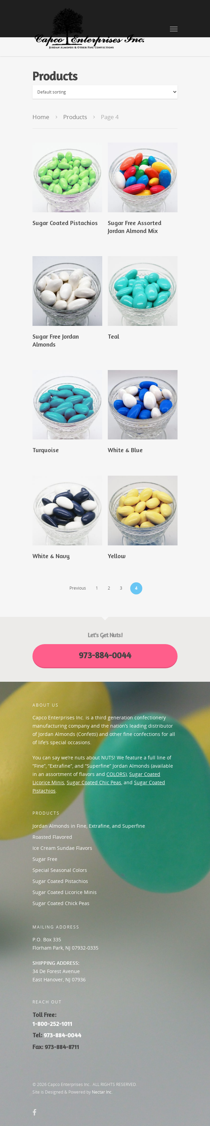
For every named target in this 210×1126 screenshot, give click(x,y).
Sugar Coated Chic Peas (94, 782)
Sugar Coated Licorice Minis (64, 892)
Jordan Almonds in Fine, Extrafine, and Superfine (88, 826)
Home (40, 117)
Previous (77, 588)
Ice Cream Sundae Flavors (62, 848)
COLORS (115, 774)
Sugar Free (44, 859)
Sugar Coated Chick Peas (60, 903)
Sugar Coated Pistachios (60, 881)
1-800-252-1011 (52, 1023)
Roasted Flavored (52, 837)
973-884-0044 (62, 1035)
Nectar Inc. (102, 1092)
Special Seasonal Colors (59, 870)
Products (75, 117)
